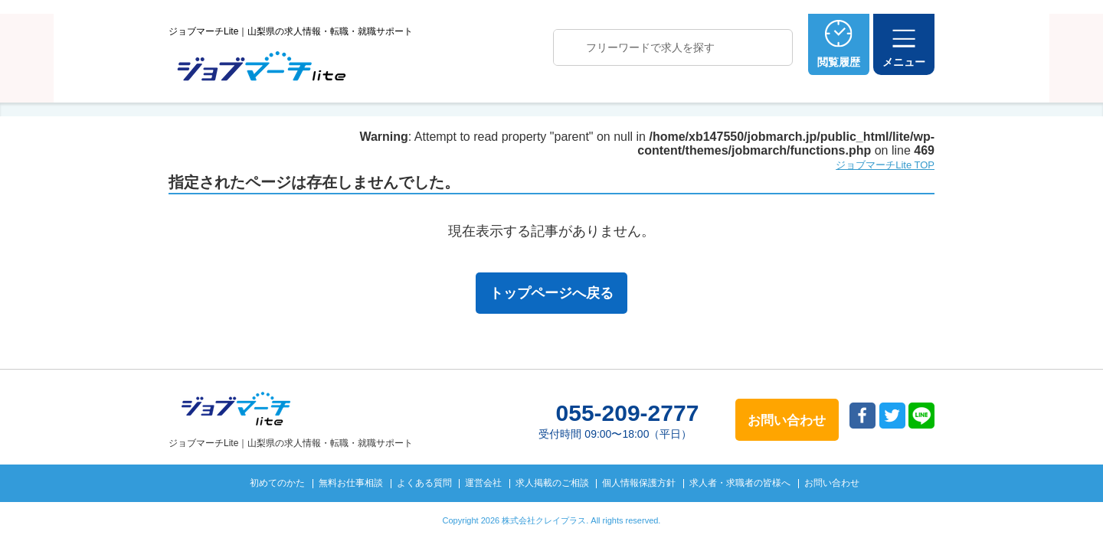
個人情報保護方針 (639, 483)
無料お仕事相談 (351, 483)
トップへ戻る (1006, 514)
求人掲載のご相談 (552, 483)
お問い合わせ (831, 483)
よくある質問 (424, 483)
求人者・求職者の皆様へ (739, 483)
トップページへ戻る (551, 293)
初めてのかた (277, 483)
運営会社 (483, 483)
